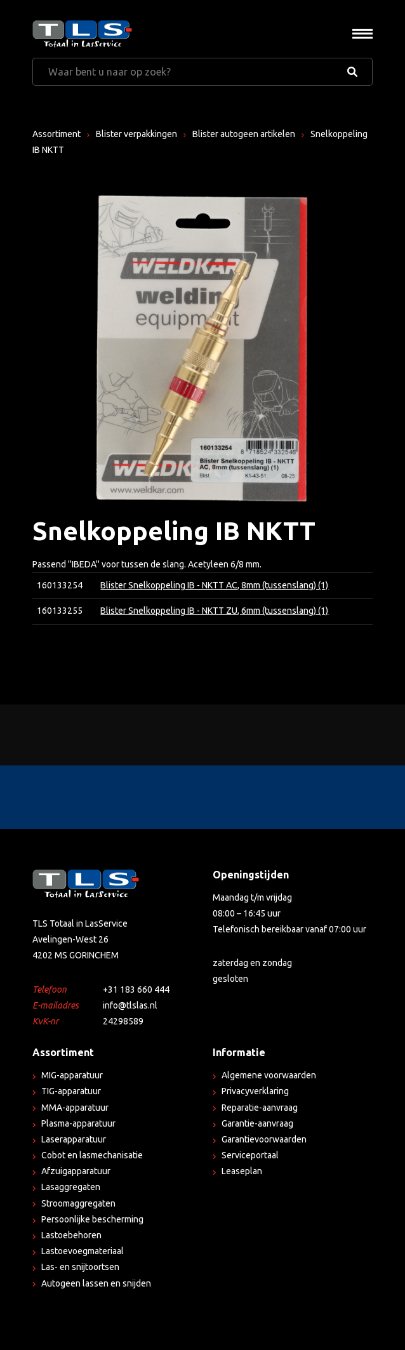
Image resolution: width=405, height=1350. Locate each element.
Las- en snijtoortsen (80, 1267)
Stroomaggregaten (78, 1203)
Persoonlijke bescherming (92, 1219)
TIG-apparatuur (71, 1091)
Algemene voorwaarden (269, 1075)
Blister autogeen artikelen (243, 134)
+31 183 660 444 (136, 989)
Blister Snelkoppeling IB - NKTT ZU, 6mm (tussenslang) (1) (214, 611)
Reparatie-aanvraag (260, 1107)
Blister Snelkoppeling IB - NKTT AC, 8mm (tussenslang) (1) (214, 585)
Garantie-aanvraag (257, 1123)
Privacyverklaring (255, 1091)
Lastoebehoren (71, 1235)
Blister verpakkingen (136, 134)
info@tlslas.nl (130, 1005)
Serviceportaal (250, 1155)
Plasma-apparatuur (78, 1123)
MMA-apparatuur (75, 1107)
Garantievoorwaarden (264, 1139)
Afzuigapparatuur (75, 1171)
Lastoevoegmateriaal (82, 1251)
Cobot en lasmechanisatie (92, 1155)
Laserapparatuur (73, 1139)
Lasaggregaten (70, 1187)
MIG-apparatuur (72, 1075)
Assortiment (56, 134)
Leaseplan (242, 1171)
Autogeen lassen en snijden (96, 1283)
